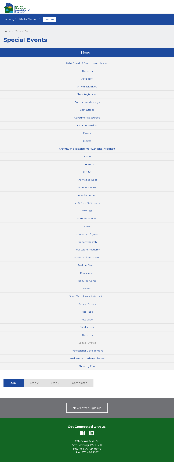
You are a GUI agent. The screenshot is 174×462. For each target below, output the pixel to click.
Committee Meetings (87, 102)
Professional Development (87, 350)
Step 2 (34, 383)
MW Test (87, 210)
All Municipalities (87, 86)
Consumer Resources (87, 117)
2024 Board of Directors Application (87, 63)
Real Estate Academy (87, 249)
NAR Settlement (87, 218)
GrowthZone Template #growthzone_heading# (87, 148)
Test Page (87, 311)
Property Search (87, 242)
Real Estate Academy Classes (87, 358)
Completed (79, 383)
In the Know (87, 164)
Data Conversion (87, 125)
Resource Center (87, 280)
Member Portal (87, 195)
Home (7, 31)
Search (87, 288)
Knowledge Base (87, 179)
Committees (87, 109)
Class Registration (87, 94)
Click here (49, 19)
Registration (87, 273)
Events (87, 133)
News (87, 226)
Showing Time (87, 366)
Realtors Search (87, 265)
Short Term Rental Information (87, 296)
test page (87, 319)
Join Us (87, 172)
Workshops (87, 327)
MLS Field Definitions (87, 203)
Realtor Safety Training (87, 257)
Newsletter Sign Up (87, 408)
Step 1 (14, 383)
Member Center (87, 187)
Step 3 (55, 383)
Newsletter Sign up (87, 234)
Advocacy (87, 78)
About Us (87, 71)
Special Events (87, 304)
